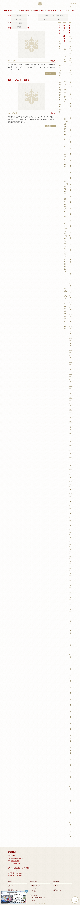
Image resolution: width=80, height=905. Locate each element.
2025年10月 (70, 114)
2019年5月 (70, 569)
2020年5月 (70, 449)
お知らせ (60, 45)
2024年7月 (70, 222)
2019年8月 (70, 545)
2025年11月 (70, 102)
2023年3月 (70, 306)
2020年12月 (70, 425)
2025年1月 (70, 174)
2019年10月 (70, 521)
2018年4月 (70, 689)
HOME (10, 881)
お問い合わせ (74, 3)
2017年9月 (70, 773)
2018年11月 (70, 629)
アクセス (73, 10)
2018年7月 (70, 665)
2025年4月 (70, 150)
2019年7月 (70, 557)
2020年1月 (70, 497)
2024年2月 (70, 246)
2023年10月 (70, 270)
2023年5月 (70, 282)
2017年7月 (70, 797)
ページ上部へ (75, 900)
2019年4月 (70, 581)
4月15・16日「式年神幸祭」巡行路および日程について (65, 250)
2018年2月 (70, 713)
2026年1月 (70, 78)
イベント (60, 57)
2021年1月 (70, 413)
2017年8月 (70, 785)
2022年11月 (70, 341)
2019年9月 (70, 533)
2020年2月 (70, 485)
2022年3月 (70, 377)
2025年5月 (70, 138)
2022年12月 (70, 329)
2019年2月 (70, 593)
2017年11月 (70, 749)
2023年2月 (70, 318)
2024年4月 (70, 234)
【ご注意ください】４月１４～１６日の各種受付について (65, 75)
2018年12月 (70, 617)
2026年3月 (70, 54)
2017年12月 (70, 737)
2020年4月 (70, 461)
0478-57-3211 (15, 861)
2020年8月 (70, 437)
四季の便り (60, 70)
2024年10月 (70, 198)
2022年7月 (70, 365)
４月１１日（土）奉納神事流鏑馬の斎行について (65, 195)
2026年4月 (70, 42)
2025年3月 (70, 162)
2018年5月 (70, 677)
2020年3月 (70, 473)
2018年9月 (70, 653)
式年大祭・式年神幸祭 (60, 90)
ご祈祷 (34, 888)
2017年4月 (70, 821)
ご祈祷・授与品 (38, 10)
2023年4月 (70, 294)
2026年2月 (70, 66)
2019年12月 (70, 509)
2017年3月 (70, 833)
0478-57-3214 (16, 863)
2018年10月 (70, 641)
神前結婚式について (38, 898)
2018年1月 (70, 725)
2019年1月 (70, 605)
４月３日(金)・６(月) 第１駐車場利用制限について (65, 305)
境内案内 (63, 10)
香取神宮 (40, 3)
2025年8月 (70, 126)
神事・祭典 (60, 108)
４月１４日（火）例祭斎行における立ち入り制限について (65, 138)
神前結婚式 (51, 10)
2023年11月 (70, 258)
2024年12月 (70, 186)
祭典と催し (25, 10)
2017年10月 (70, 761)
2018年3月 (70, 701)
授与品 (34, 891)
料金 (33, 900)
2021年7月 (70, 389)
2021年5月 (70, 401)
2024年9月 (70, 210)
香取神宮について (10, 10)
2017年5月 (70, 809)
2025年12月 (70, 90)
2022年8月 (70, 353)
